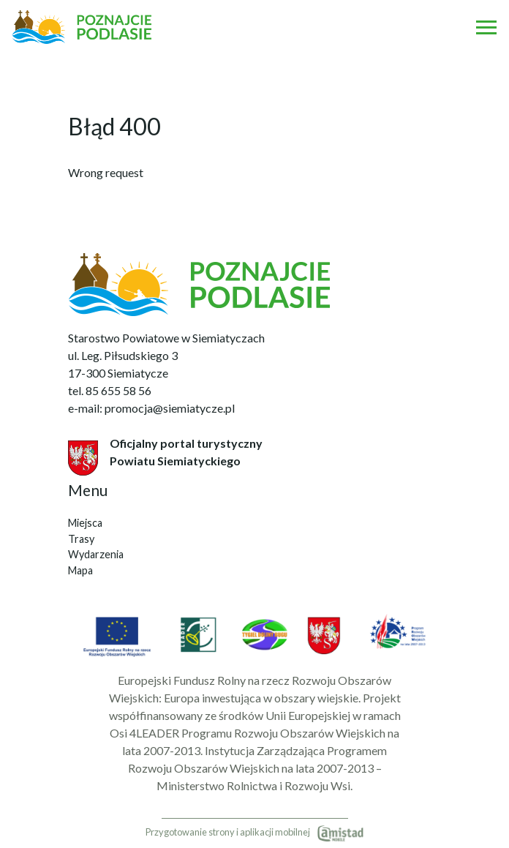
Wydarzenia (96, 554)
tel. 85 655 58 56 (109, 390)
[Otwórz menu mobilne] (486, 27)
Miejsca (85, 523)
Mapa (80, 570)
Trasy (81, 539)
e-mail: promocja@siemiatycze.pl (151, 408)
